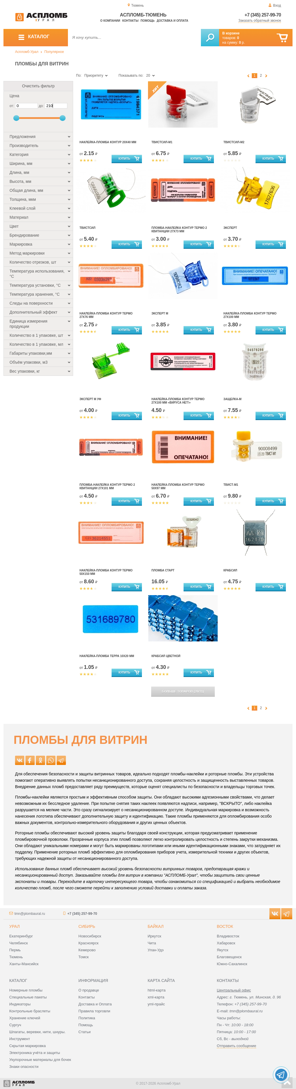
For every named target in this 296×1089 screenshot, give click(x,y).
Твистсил (87, 227)
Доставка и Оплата (95, 1004)
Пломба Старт (162, 570)
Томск (83, 957)
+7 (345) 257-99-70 (263, 14)
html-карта (157, 990)
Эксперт (230, 227)
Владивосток (228, 936)
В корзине (231, 33)
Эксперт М (159, 313)
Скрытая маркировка (27, 1046)
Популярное (54, 52)
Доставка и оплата (172, 20)
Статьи (84, 1032)
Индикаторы (20, 1004)
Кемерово (86, 950)
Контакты (130, 20)
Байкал (156, 926)
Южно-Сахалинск (232, 964)
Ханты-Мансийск (23, 964)
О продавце (88, 990)
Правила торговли (94, 1011)
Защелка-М (232, 399)
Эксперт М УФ (90, 399)
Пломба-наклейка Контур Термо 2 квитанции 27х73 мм (179, 229)
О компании (110, 20)
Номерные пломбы (25, 990)
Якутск (222, 950)
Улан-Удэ (156, 950)
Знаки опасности (23, 1066)
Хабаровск (226, 943)
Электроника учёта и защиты (34, 1053)
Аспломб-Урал (26, 52)
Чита (152, 943)
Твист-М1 (230, 484)
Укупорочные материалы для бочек (40, 1059)
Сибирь (86, 926)
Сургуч (15, 1025)
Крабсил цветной (165, 656)
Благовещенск (229, 957)
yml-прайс (156, 1004)
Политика (86, 1018)
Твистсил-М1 (161, 142)
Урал (14, 926)
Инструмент (19, 1039)
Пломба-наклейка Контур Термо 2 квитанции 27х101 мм (107, 486)
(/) (183, 691)
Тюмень (16, 957)
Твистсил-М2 (233, 142)
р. (242, 43)
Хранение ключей (24, 1018)
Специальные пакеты (28, 997)
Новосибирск (89, 936)
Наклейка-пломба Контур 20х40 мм (107, 142)
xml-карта (156, 997)
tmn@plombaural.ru (29, 914)
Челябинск (18, 943)
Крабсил (230, 570)
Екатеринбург (21, 936)
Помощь (147, 20)
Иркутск (154, 936)
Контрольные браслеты (29, 1011)
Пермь (15, 950)
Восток (225, 926)
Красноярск (88, 943)
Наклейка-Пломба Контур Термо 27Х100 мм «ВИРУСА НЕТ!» (178, 401)
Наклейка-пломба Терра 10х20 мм (106, 656)
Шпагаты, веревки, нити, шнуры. (37, 1032)
